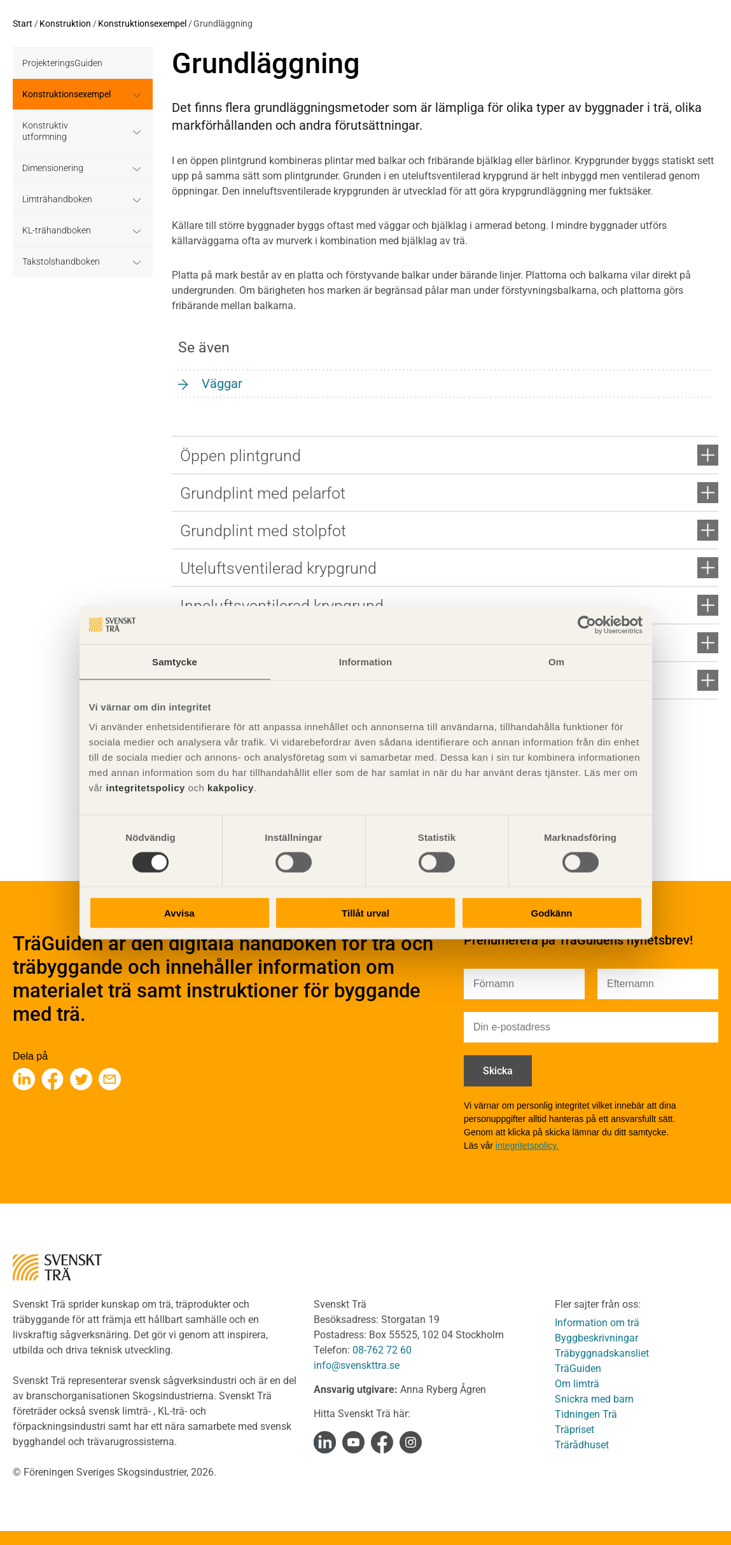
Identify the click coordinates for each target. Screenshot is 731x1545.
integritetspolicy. (527, 1145)
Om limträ (577, 1384)
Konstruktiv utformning (45, 131)
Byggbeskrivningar (596, 1338)
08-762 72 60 (382, 1350)
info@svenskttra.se (357, 1365)
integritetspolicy (144, 787)
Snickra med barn (594, 1399)
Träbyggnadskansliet (602, 1353)
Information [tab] (366, 661)
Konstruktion (65, 23)
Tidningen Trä (586, 1414)
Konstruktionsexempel (142, 23)
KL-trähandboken (56, 230)
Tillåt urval (365, 913)
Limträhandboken (57, 199)
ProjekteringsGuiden (62, 63)
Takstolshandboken (61, 261)
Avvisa (179, 913)
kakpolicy (230, 787)
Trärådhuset (582, 1445)
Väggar (222, 383)
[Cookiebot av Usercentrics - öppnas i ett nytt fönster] (587, 624)
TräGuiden (578, 1368)
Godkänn (551, 913)
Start (22, 23)
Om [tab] (556, 661)
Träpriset (574, 1430)
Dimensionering (52, 168)
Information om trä (597, 1323)
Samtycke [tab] (174, 661)
